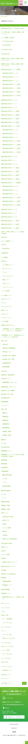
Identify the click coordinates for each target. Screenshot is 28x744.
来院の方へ (4, 261)
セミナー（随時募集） (7, 619)
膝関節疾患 (5, 420)
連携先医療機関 (6, 581)
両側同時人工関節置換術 (9, 348)
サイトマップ (4, 678)
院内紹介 (4, 524)
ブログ (3, 611)
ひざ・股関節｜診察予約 (7, 37)
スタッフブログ (5, 608)
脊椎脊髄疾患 (6, 428)
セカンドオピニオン (7, 276)
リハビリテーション (7, 287)
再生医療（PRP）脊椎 (8, 359)
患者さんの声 (4, 615)
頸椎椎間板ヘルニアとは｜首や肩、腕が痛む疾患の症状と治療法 (12, 455)
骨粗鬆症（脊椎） (7, 435)
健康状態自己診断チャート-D (10, 81)
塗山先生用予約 (6, 45)
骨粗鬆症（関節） (7, 431)
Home (2, 16)
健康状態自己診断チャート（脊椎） (10, 126)
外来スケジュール (7, 268)
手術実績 (4, 535)
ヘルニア (4, 482)
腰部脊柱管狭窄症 (7, 475)
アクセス (4, 272)
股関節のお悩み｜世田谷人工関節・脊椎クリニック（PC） (12, 65)
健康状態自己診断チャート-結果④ (11, 95)
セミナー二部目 (5, 650)
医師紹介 (4, 531)
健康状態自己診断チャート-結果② (11, 88)
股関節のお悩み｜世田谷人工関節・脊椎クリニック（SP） (12, 59)
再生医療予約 (6, 248)
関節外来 (4, 413)
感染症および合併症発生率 (9, 539)
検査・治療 (4, 340)
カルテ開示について (7, 265)
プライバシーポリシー (7, 666)
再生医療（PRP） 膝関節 (9, 355)
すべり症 (3, 443)
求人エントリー (5, 603)
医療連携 (3, 577)
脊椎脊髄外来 (6, 424)
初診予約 (3, 245)
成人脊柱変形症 (5, 447)
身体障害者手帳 (6, 363)
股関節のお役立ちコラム (7, 325)
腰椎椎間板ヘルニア (6, 451)
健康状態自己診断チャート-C (10, 77)
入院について (6, 283)
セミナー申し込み (7, 623)
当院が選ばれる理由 (7, 516)
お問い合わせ (4, 662)
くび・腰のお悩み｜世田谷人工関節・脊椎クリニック (12, 33)
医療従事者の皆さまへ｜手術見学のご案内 (12, 28)
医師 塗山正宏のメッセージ (9, 562)
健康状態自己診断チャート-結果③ (11, 92)
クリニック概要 (6, 528)
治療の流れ (5, 344)
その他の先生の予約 (7, 41)
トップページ (4, 405)
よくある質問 (6, 291)
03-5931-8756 (14, 698)
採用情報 (14, 731)
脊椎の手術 (4, 237)
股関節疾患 (5, 416)
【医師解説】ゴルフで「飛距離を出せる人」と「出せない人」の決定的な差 (13, 329)
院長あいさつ (6, 520)
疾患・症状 (4, 409)
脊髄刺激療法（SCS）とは (9, 382)
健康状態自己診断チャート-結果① (11, 84)
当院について (4, 513)
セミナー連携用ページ (7, 241)
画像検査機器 (6, 367)
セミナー (3, 631)
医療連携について (7, 585)
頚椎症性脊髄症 (6, 486)
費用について (6, 280)
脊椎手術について (7, 352)
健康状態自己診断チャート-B (10, 73)
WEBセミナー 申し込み (8, 638)
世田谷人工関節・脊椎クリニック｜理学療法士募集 (12, 232)
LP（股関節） (5, 257)
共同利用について (7, 670)
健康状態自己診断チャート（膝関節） (11, 183)
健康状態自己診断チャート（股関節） (11, 69)
